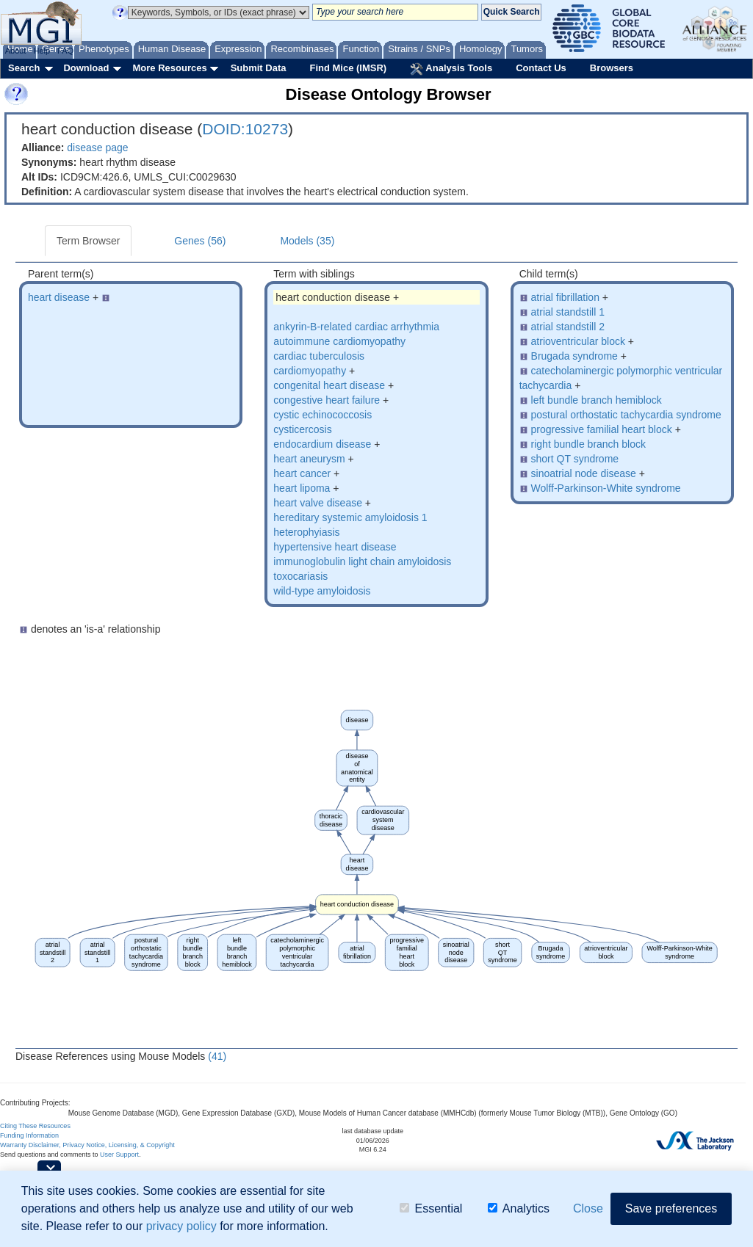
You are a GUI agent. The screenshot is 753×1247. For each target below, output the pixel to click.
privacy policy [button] (181, 1226)
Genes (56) (200, 241)
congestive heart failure (326, 400)
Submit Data (259, 67)
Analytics (519, 1208)
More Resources (169, 67)
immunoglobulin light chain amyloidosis (362, 561)
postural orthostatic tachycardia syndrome (626, 415)
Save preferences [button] (671, 1208)
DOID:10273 (245, 128)
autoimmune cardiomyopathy (339, 341)
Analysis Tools (451, 69)
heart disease (59, 297)
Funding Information (29, 1135)
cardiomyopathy (309, 371)
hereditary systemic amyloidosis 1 (350, 517)
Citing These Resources (35, 1126)
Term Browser (88, 241)
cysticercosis (302, 429)
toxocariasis (300, 576)
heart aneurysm (309, 459)
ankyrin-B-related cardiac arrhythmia (356, 326)
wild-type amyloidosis (321, 591)
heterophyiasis (306, 532)
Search (24, 67)
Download (86, 67)
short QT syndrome (575, 459)
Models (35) (307, 241)
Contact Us (541, 67)
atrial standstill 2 (568, 326)
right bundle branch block (588, 444)
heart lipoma (301, 488)
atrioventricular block (578, 341)
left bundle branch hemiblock (596, 400)
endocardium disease (322, 444)
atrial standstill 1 (568, 312)
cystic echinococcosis (322, 415)
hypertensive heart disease (334, 547)
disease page (97, 147)
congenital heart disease (329, 385)
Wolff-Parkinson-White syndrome (606, 488)
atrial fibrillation (565, 297)
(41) (217, 1056)
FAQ (65, 50)
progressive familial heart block (601, 429)
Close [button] (588, 1208)
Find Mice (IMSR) (347, 67)
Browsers (611, 67)
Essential (431, 1208)
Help (41, 50)
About (15, 50)
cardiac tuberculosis (318, 356)
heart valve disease (317, 503)
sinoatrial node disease (583, 473)
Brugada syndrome (574, 356)
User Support (119, 1154)
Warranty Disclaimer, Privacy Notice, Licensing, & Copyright (87, 1145)
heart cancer (302, 473)
